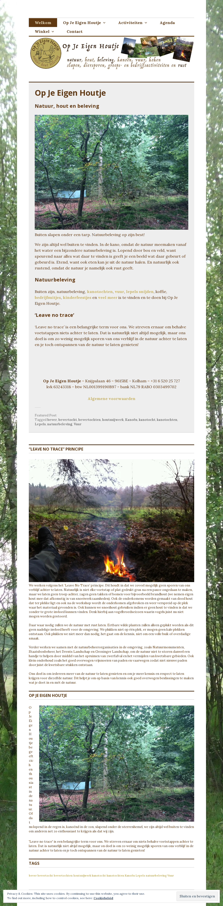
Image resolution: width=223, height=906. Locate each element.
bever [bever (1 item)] (33, 875)
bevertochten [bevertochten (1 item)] (63, 875)
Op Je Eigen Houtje (82, 22)
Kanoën (131, 420)
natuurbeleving (59, 424)
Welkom (43, 22)
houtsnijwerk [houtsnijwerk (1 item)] (82, 875)
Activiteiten (130, 22)
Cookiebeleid (103, 898)
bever (52, 420)
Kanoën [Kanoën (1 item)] (130, 875)
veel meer (107, 297)
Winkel (42, 31)
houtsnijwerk (113, 420)
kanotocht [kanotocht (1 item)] (99, 875)
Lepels (40, 424)
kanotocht (147, 420)
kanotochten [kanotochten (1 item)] (115, 875)
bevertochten (89, 420)
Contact (74, 31)
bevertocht (67, 420)
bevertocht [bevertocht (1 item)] (45, 875)
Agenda (167, 22)
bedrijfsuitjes (48, 297)
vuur (119, 291)
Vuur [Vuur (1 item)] (170, 875)
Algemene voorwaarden (111, 398)
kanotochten (100, 291)
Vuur (77, 424)
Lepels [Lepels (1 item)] (140, 875)
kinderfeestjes (77, 297)
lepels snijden (140, 291)
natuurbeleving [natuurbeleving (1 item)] (156, 875)
